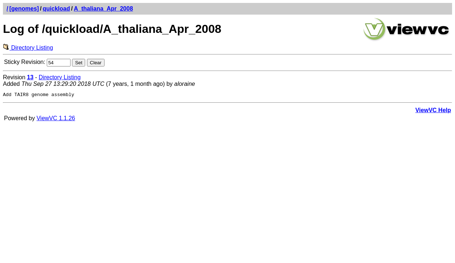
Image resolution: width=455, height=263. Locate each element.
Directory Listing (28, 48)
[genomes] (24, 8)
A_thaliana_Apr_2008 (103, 8)
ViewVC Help (433, 111)
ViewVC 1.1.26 (56, 119)
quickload (56, 8)
